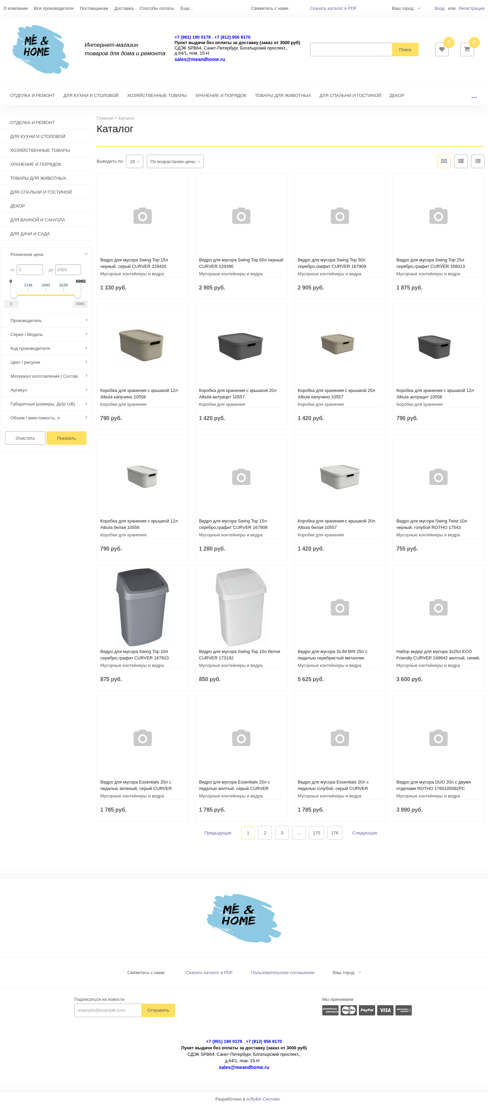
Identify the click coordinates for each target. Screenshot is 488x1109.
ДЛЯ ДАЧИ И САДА (30, 237)
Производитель (26, 323)
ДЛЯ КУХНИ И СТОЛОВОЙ (91, 98)
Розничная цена (27, 257)
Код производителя (30, 351)
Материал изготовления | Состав (44, 379)
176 (335, 836)
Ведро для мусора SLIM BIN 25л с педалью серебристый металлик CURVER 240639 (333, 661)
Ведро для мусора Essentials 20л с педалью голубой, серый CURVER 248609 (333, 792)
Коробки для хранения (123, 407)
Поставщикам (94, 8)
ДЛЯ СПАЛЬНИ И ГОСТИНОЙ (350, 98)
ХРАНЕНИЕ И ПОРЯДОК (220, 98)
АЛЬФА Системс (263, 1102)
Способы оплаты (157, 8)
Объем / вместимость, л (35, 421)
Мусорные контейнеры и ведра (132, 277)
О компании (15, 8)
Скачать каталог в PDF (333, 8)
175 (316, 836)
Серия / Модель (27, 337)
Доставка (123, 8)
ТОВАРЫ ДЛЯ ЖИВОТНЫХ (283, 98)
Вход (439, 8)
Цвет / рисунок (25, 365)
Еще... (187, 8)
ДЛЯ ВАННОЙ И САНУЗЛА (37, 223)
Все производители (54, 8)
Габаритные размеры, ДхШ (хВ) (43, 407)
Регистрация (472, 8)
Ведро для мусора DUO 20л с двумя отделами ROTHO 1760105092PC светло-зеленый (433, 792)
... (474, 99)
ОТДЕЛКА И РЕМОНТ (32, 98)
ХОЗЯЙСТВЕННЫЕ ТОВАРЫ (157, 98)
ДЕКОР (397, 98)
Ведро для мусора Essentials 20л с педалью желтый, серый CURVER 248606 (234, 792)
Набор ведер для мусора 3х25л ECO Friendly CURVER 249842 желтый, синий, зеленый (438, 661)
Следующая (364, 836)
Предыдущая (217, 836)
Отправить (158, 1013)
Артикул (19, 393)
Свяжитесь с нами (146, 975)
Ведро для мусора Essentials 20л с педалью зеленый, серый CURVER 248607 (136, 792)
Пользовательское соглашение (282, 975)
